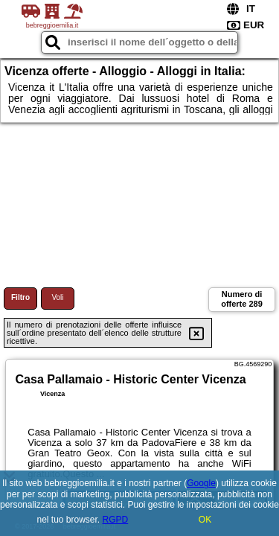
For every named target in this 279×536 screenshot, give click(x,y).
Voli (57, 297)
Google (201, 483)
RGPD (116, 519)
